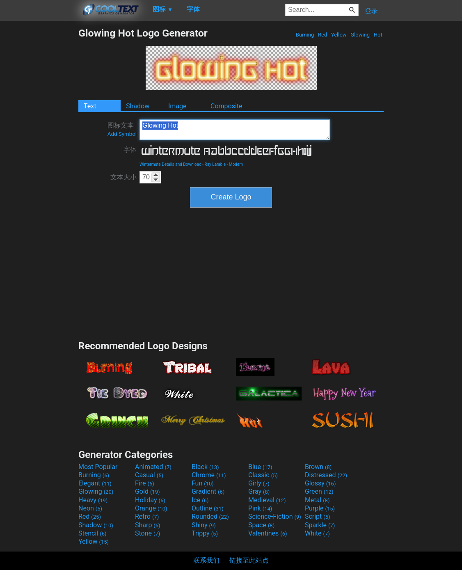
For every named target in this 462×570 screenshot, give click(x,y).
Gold (147, 491)
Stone (147, 533)
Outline (208, 508)
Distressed (326, 475)
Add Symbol (122, 134)
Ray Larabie (215, 164)
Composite (226, 106)
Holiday (150, 500)
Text (90, 106)
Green (319, 491)
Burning (304, 35)
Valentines (267, 533)
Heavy (92, 500)
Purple (320, 508)
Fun (203, 483)
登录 (371, 11)
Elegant (95, 483)
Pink (260, 508)
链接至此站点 (249, 560)
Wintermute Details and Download (170, 164)
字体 (130, 149)
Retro (147, 516)
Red (323, 35)
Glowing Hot (235, 129)
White (317, 533)
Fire (144, 483)
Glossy (320, 483)
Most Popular (98, 467)
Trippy (205, 533)
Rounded (210, 516)
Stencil (92, 533)
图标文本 (122, 129)
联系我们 (206, 560)
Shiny (204, 525)
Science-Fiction (274, 516)
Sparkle (320, 525)
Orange (151, 508)
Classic (263, 475)
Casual (149, 475)
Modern (236, 164)
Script (317, 516)
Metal (317, 500)
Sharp (147, 525)
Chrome (209, 475)
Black (205, 467)
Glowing (360, 35)
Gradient (208, 491)
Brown (318, 467)
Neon (90, 508)
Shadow (137, 106)
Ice (200, 500)
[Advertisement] (39, 150)
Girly (259, 483)
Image (177, 106)
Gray (259, 491)
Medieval (267, 500)
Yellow (339, 35)
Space (261, 525)
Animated (153, 467)
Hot (378, 35)
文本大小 (123, 177)
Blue (260, 467)
